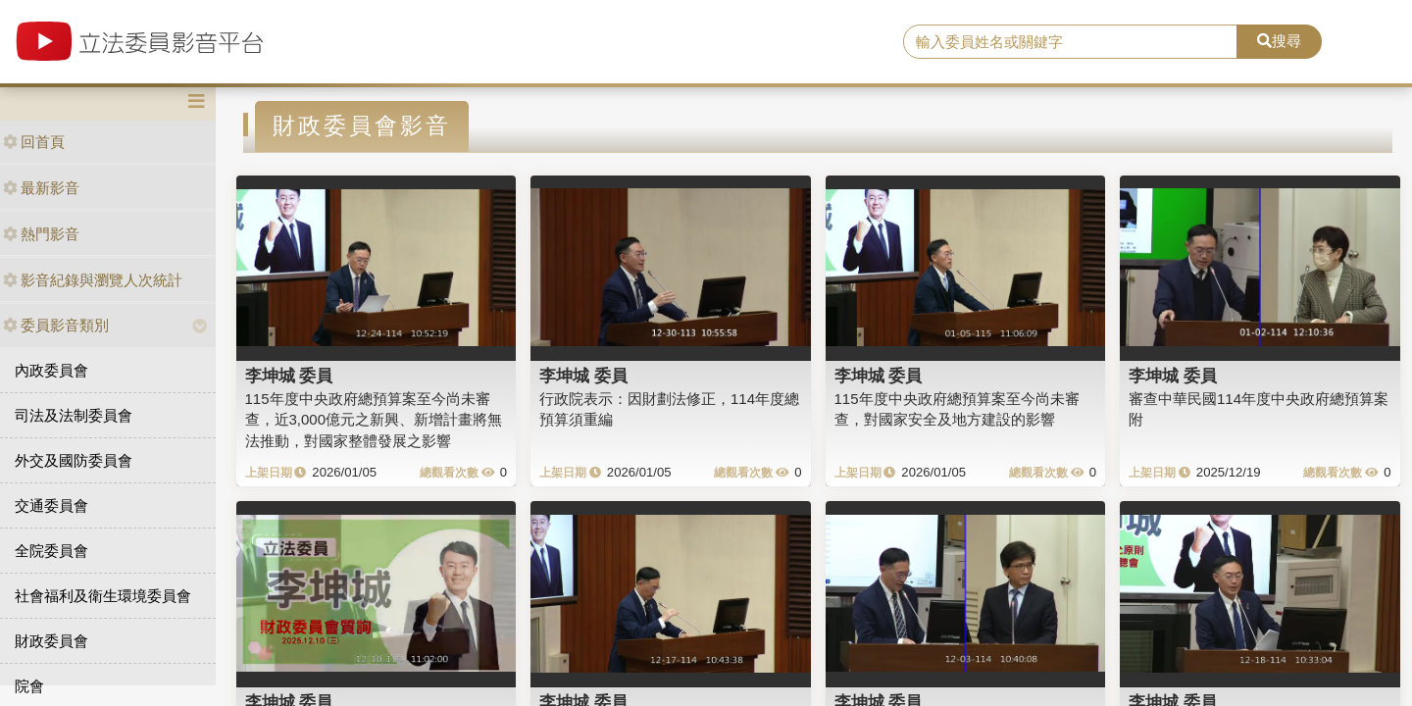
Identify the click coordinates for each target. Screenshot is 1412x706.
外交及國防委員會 (73, 460)
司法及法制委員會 (73, 415)
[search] (1070, 42)
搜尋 (1279, 40)
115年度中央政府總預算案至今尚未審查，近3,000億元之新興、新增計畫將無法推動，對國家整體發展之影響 (374, 419)
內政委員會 (51, 370)
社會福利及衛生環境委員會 (103, 595)
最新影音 (41, 187)
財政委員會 (51, 640)
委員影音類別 (56, 325)
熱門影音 (41, 234)
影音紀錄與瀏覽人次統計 (92, 280)
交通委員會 (51, 505)
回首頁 (34, 141)
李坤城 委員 (289, 375)
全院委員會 (51, 550)
